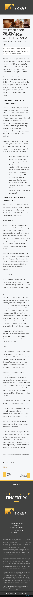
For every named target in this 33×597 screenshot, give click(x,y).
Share (6, 45)
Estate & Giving (8, 41)
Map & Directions (16, 533)
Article (20, 41)
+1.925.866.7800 (17, 530)
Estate (5, 467)
